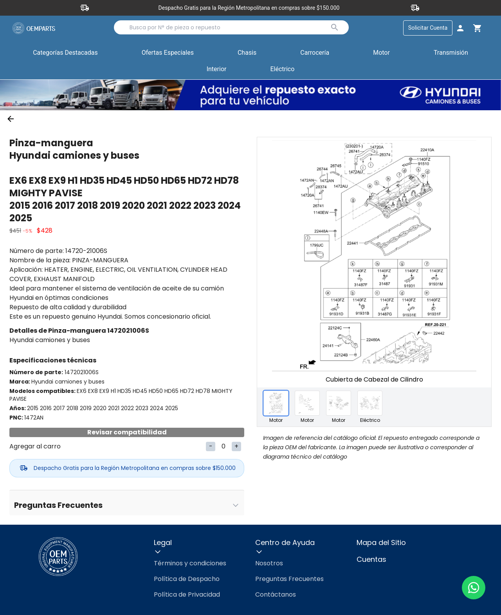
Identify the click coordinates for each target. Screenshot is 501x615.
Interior (217, 69)
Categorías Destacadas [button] (65, 54)
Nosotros (269, 563)
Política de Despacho (187, 578)
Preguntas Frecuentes (289, 578)
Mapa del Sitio (381, 542)
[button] (168, 53)
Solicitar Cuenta (427, 28)
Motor (381, 53)
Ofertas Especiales (168, 53)
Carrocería (314, 53)
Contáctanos (275, 594)
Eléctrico (282, 69)
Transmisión (451, 53)
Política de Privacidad (187, 594)
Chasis (247, 53)
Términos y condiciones (190, 563)
